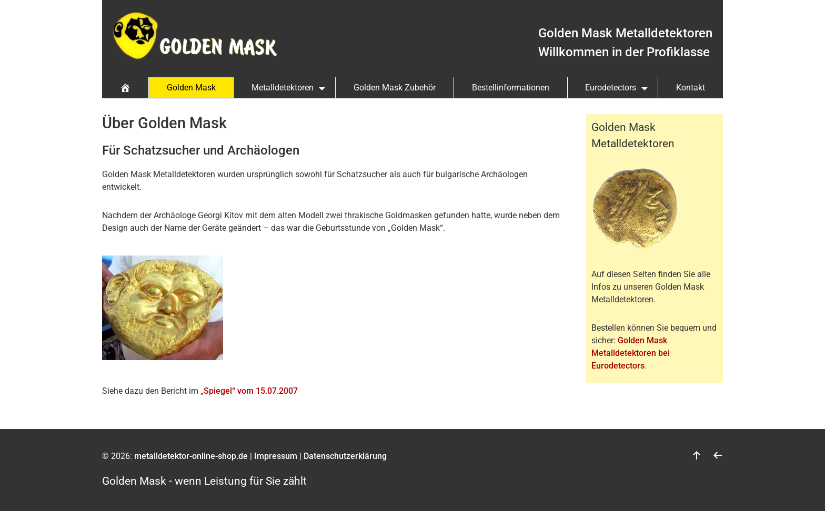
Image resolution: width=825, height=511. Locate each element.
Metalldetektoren (282, 88)
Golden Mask (191, 88)
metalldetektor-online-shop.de (191, 456)
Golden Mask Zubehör (395, 88)
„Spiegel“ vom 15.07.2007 (249, 391)
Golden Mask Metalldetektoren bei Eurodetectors (630, 353)
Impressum (275, 456)
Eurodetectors (610, 88)
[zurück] (717, 456)
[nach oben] (696, 456)
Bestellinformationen (510, 88)
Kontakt (690, 88)
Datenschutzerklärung (345, 456)
